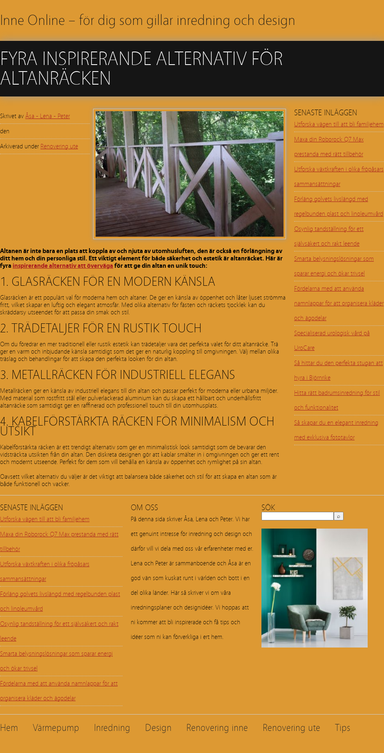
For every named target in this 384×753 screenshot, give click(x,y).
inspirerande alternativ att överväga (63, 265)
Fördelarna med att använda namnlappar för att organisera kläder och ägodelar (339, 303)
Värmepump (56, 727)
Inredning (112, 727)
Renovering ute (59, 146)
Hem (9, 727)
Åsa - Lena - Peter (47, 116)
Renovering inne (217, 727)
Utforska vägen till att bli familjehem (339, 124)
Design (158, 727)
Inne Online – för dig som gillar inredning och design (147, 20)
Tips (342, 727)
